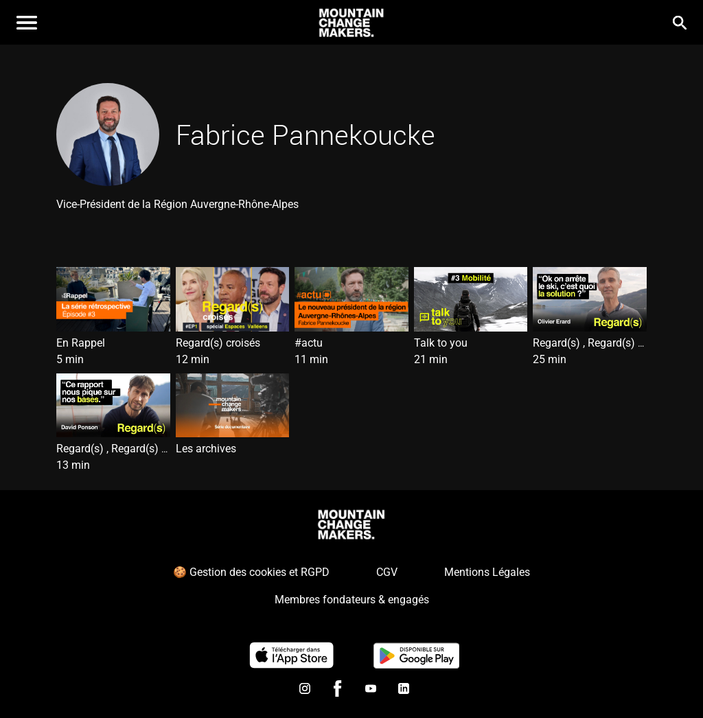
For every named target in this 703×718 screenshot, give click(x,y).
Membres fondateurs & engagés (352, 599)
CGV (386, 572)
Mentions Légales (487, 572)
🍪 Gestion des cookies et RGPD (251, 572)
